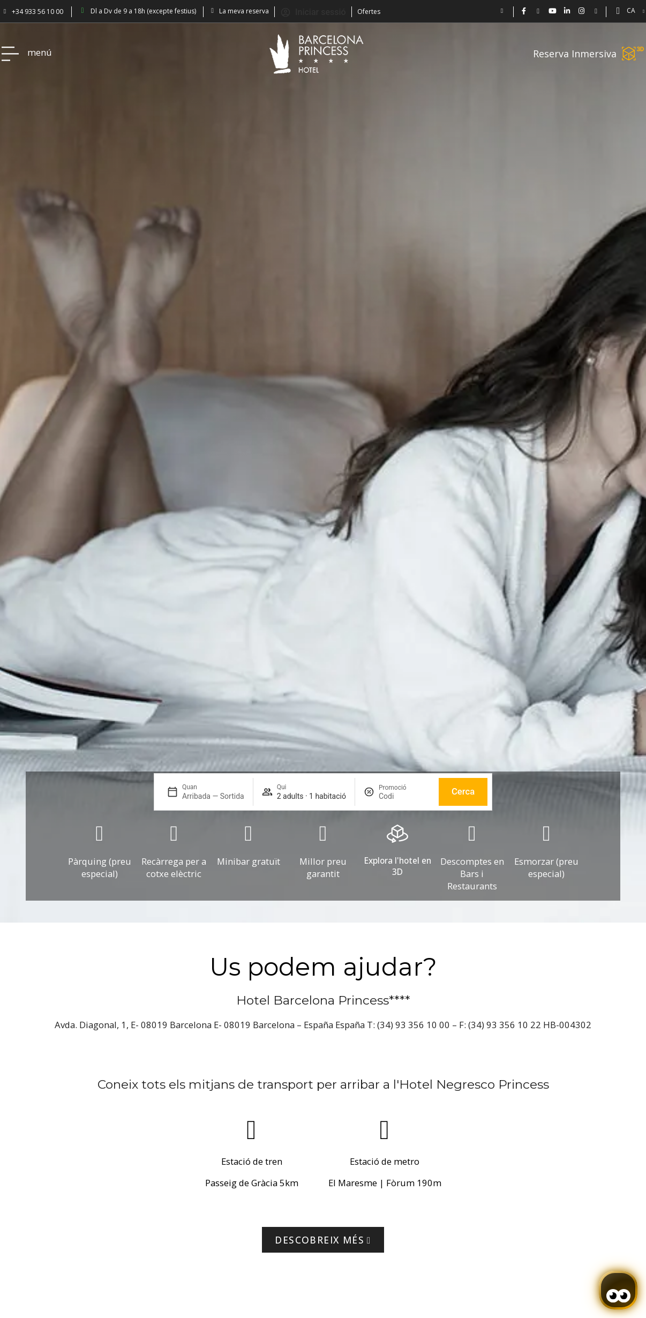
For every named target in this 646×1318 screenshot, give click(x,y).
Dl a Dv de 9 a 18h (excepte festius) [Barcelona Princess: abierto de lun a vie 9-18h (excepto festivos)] (143, 11)
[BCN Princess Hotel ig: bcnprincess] (581, 11)
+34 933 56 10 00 (37, 11)
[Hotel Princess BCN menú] (10, 53)
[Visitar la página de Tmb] (323, 1240)
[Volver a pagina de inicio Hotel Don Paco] (316, 54)
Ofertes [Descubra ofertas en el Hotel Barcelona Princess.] (368, 11)
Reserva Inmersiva (575, 53)
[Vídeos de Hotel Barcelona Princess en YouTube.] (552, 11)
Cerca (463, 792)
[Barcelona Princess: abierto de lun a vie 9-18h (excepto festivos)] (82, 10)
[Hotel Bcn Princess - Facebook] (523, 11)
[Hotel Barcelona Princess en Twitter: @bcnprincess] (538, 11)
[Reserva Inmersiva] (633, 53)
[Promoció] (404, 796)
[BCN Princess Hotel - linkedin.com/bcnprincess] (567, 11)
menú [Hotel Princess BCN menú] (39, 52)
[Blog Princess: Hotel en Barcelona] (595, 11)
